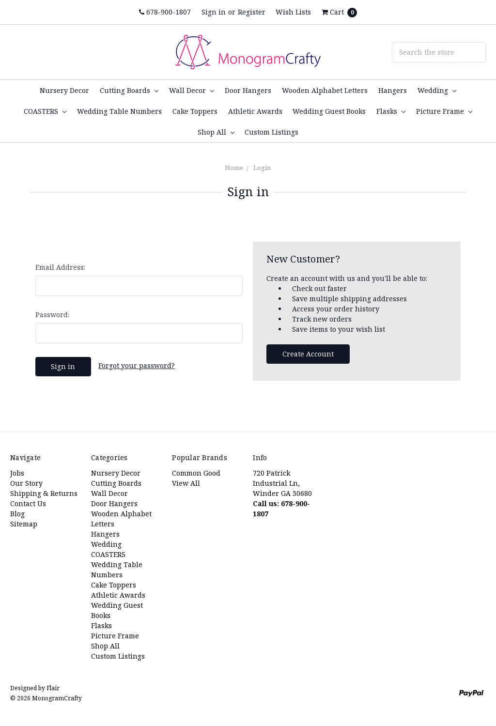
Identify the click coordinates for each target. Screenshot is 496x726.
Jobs (17, 473)
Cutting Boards (129, 90)
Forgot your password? (136, 365)
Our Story (26, 483)
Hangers (392, 90)
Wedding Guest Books (329, 111)
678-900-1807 (165, 11)
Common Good (196, 473)
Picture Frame (444, 111)
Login (262, 167)
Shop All (216, 132)
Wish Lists (293, 11)
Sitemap (23, 523)
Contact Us (28, 503)
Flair (53, 688)
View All (186, 483)
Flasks (390, 111)
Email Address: (60, 267)
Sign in (214, 11)
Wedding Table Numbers (119, 111)
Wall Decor (191, 90)
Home (234, 167)
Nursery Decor (64, 90)
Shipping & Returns (44, 493)
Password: (52, 314)
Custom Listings (271, 132)
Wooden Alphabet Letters (325, 90)
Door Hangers (248, 90)
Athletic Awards (255, 111)
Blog (17, 513)
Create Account (308, 353)
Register (251, 11)
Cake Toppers (194, 111)
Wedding (437, 90)
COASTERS (45, 111)
